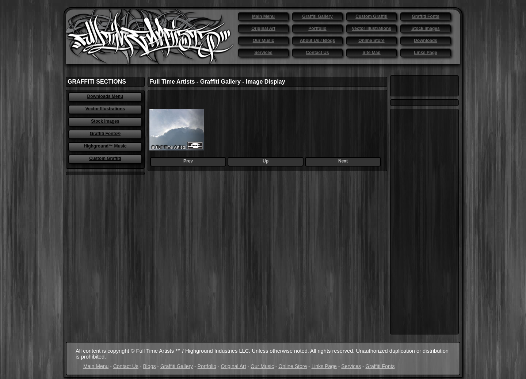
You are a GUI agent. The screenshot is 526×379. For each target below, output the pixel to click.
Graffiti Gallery (317, 16)
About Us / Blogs (317, 40)
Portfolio (317, 28)
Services (263, 52)
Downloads (425, 40)
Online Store (371, 40)
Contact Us (317, 52)
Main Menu (263, 16)
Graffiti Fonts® (105, 133)
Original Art (263, 28)
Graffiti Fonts (425, 16)
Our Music (263, 40)
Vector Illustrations (371, 28)
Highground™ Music (105, 146)
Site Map (371, 52)
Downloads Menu (105, 96)
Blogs (149, 366)
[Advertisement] (424, 221)
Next (343, 161)
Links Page (425, 52)
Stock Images (425, 28)
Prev (188, 161)
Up (265, 161)
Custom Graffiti (371, 16)
